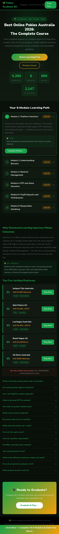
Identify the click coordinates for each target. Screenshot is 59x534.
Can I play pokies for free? (29, 451)
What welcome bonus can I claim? (29, 425)
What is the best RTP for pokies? (29, 400)
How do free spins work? (29, 432)
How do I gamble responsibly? (29, 438)
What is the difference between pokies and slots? (29, 457)
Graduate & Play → (29, 505)
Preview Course (30, 65)
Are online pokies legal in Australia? (29, 387)
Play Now (48, 292)
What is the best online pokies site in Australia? (29, 381)
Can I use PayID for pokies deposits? (29, 393)
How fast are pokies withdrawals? (29, 406)
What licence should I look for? (29, 470)
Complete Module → (15, 151)
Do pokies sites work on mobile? (29, 419)
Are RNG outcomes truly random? (29, 444)
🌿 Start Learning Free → (29, 57)
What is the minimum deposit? (29, 413)
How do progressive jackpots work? (29, 463)
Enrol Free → (50, 4)
